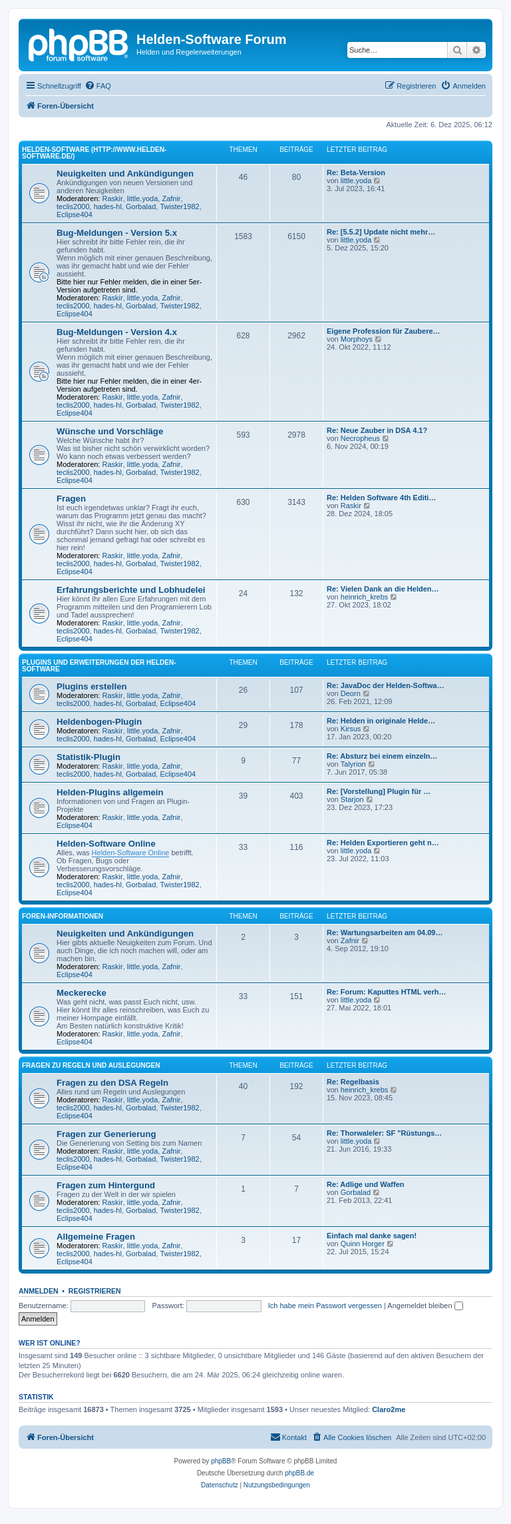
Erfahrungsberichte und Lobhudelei (131, 590)
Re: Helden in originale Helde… (381, 721)
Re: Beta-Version (356, 173)
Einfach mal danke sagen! (372, 1236)
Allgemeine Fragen (96, 1237)
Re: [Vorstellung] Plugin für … (378, 791)
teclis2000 (73, 206)
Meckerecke (81, 993)
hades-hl (108, 206)
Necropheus (360, 438)
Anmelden (39, 1291)
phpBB (221, 1461)
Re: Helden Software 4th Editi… (381, 498)
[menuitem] (98, 86)
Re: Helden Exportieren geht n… (383, 843)
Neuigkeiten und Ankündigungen (125, 174)
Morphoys (357, 339)
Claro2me (388, 1409)
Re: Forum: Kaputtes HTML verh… (386, 992)
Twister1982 (179, 206)
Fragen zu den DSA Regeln (112, 1083)
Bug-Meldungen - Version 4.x (117, 332)
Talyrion (353, 764)
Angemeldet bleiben (424, 1306)
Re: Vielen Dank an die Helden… (383, 589)
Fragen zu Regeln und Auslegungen (91, 1065)
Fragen (71, 499)
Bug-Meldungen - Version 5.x (117, 233)
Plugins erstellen (92, 686)
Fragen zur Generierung (106, 1134)
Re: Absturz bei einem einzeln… (382, 756)
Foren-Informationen (62, 916)
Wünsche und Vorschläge (110, 431)
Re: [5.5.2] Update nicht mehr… (381, 232)
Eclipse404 (74, 214)
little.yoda (142, 198)
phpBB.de (299, 1473)
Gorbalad (141, 206)
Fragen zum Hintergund (106, 1185)
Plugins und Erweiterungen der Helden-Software (99, 666)
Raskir (112, 198)
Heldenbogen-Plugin (99, 722)
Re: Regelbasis (353, 1082)
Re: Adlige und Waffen (366, 1184)
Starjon (352, 799)
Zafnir (171, 198)
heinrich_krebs (365, 597)
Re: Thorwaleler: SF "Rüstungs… (384, 1133)
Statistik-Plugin (88, 757)
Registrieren (95, 1291)
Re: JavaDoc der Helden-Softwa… (385, 685)
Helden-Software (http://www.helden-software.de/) (94, 153)
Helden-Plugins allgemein (110, 792)
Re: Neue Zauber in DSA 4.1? (377, 430)
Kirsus (351, 729)
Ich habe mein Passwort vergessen (325, 1306)
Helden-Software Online (106, 844)
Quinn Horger (363, 1244)
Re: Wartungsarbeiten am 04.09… (384, 933)
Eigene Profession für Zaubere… (383, 331)
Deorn (351, 693)
